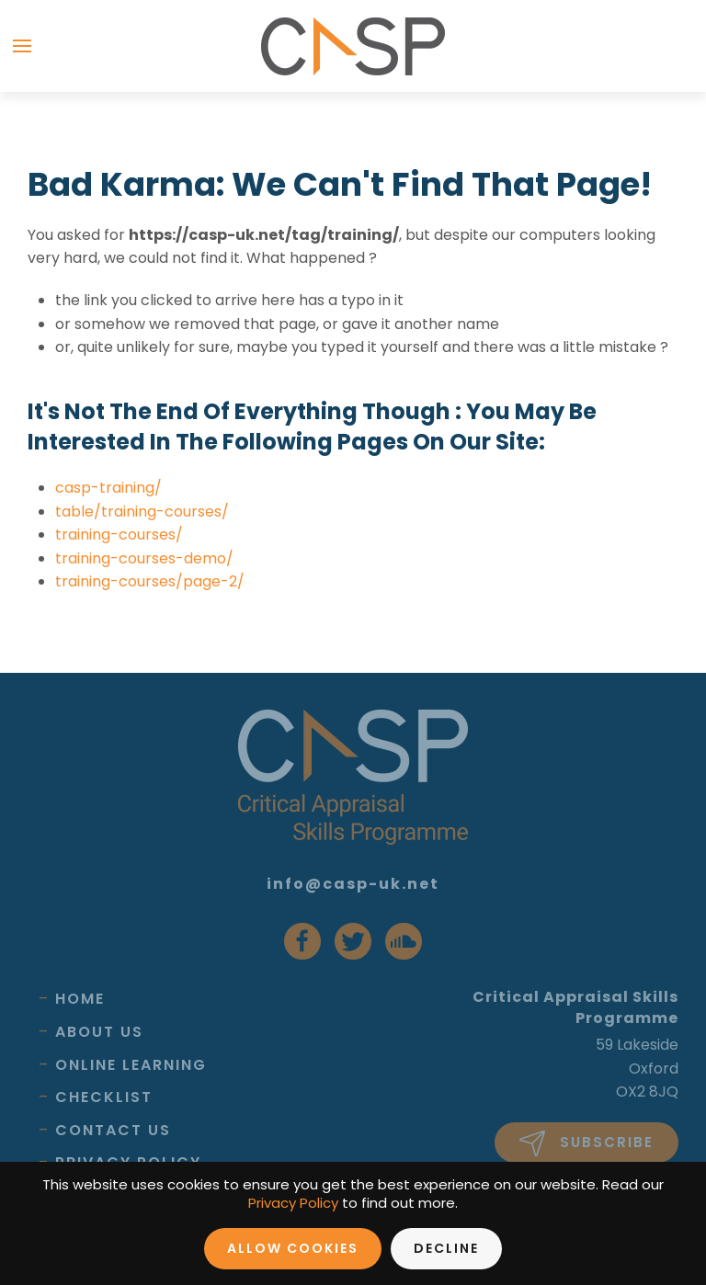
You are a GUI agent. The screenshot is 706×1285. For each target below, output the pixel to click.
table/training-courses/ (142, 511)
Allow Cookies (293, 1248)
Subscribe (586, 1143)
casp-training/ (108, 487)
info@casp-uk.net (353, 883)
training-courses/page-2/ (150, 581)
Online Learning (131, 1064)
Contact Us (113, 1130)
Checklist (104, 1097)
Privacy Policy (293, 1202)
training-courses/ (119, 534)
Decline (446, 1248)
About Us (99, 1031)
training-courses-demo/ (144, 558)
